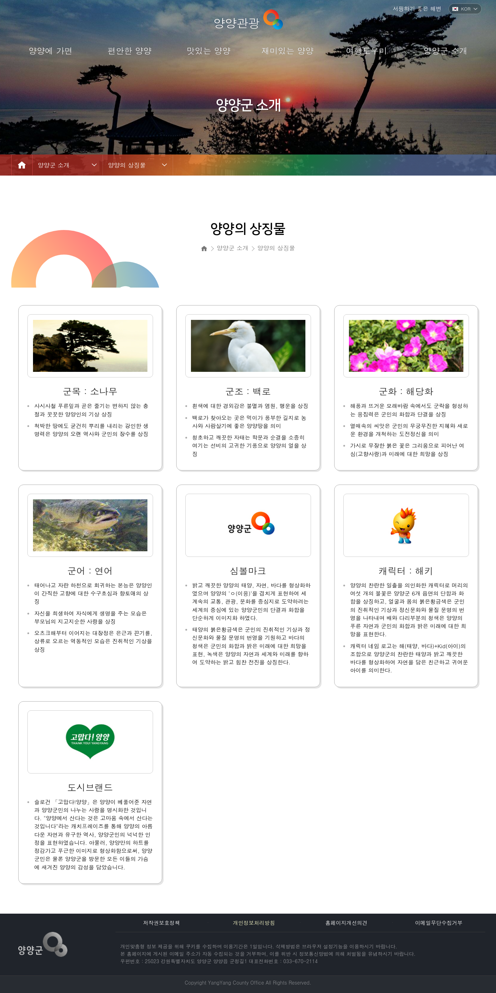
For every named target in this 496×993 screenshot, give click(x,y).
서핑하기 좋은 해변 (417, 9)
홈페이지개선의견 (346, 922)
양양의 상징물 (127, 165)
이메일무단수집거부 (438, 922)
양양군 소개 (54, 165)
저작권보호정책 (161, 922)
